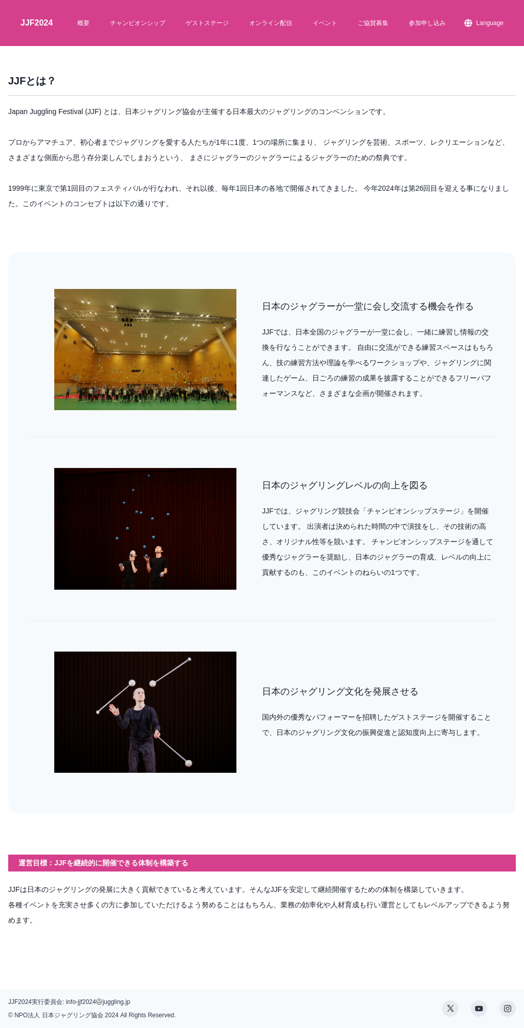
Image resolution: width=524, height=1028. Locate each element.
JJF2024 (36, 22)
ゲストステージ (207, 23)
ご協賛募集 (373, 23)
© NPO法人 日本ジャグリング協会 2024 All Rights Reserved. (92, 1015)
